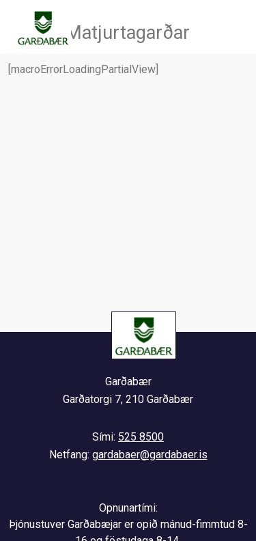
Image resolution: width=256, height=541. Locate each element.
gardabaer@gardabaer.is (150, 454)
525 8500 (141, 436)
